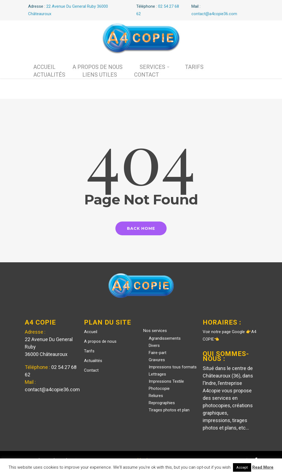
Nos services (155, 330)
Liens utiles (99, 74)
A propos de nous (97, 67)
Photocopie (159, 388)
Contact (146, 74)
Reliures (156, 395)
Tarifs (194, 67)
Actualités (49, 74)
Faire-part (157, 352)
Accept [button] (242, 467)
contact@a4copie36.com (52, 389)
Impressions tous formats (173, 367)
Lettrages (157, 374)
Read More (262, 467)
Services (155, 67)
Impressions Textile (166, 381)
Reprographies (162, 402)
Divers (154, 345)
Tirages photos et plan (169, 409)
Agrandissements (165, 338)
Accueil (44, 67)
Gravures (157, 359)
